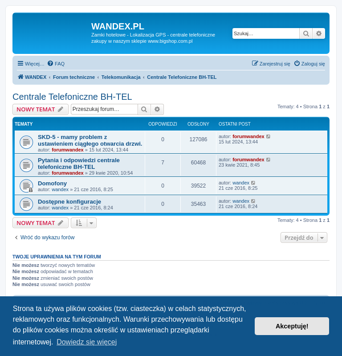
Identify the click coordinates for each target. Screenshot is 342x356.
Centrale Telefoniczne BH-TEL (72, 97)
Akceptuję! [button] (292, 326)
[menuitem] (56, 63)
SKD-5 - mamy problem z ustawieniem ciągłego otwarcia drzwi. (90, 140)
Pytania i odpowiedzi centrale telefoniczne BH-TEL (79, 163)
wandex (60, 189)
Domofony (52, 183)
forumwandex (68, 149)
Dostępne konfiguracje (69, 201)
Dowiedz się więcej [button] (87, 342)
